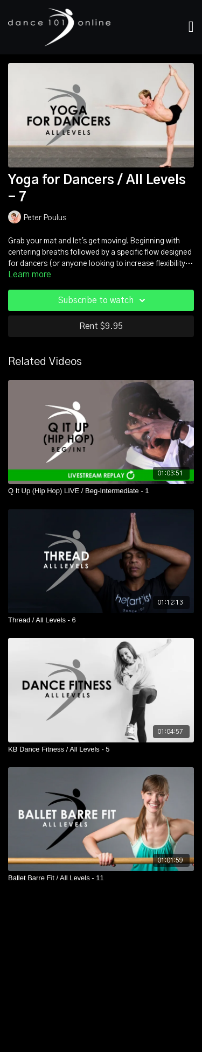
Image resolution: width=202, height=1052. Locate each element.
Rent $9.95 (101, 326)
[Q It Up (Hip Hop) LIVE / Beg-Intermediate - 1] (101, 491)
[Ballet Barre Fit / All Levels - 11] (101, 878)
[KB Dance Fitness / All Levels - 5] (101, 749)
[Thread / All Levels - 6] (101, 620)
